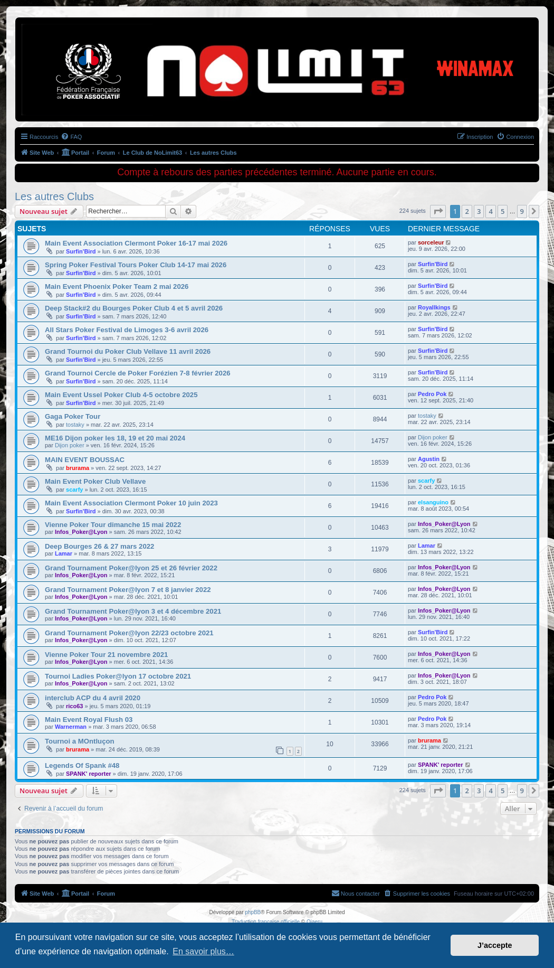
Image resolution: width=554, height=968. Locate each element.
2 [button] (467, 211)
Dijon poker (69, 445)
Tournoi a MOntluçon (79, 741)
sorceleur (431, 242)
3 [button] (479, 211)
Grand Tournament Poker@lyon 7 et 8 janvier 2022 (128, 590)
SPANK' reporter (88, 773)
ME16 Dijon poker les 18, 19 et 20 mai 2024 (115, 438)
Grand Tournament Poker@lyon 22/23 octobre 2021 (129, 633)
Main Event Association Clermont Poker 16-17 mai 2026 (136, 243)
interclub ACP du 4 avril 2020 (92, 698)
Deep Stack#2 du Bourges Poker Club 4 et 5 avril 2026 (134, 308)
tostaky (75, 424)
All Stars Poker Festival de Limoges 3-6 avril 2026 (126, 330)
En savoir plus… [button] (203, 951)
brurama (77, 468)
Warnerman (71, 726)
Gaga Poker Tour (72, 416)
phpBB (253, 912)
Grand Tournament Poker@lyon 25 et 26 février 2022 (131, 568)
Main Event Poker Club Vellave (95, 481)
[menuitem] (71, 136)
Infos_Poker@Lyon (81, 532)
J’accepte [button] (494, 945)
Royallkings (434, 307)
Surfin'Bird (80, 251)
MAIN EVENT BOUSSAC (85, 460)
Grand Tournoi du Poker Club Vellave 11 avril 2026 (128, 351)
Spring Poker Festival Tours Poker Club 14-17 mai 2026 (135, 265)
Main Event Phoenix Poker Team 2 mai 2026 (116, 286)
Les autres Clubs (54, 196)
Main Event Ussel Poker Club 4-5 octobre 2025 (121, 395)
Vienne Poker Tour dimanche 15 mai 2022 (113, 525)
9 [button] (522, 211)
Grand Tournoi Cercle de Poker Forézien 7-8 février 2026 (138, 373)
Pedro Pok (432, 394)
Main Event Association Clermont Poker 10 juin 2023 (131, 503)
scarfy (74, 489)
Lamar (63, 553)
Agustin (429, 459)
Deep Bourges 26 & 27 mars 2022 (99, 546)
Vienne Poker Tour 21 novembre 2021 (106, 655)
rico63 (74, 706)
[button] (438, 211)
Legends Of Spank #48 (82, 765)
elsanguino (433, 502)
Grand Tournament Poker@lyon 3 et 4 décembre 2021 (133, 611)
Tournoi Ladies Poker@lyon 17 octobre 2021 (118, 676)
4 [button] (490, 211)
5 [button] (502, 211)
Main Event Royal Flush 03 (88, 719)
